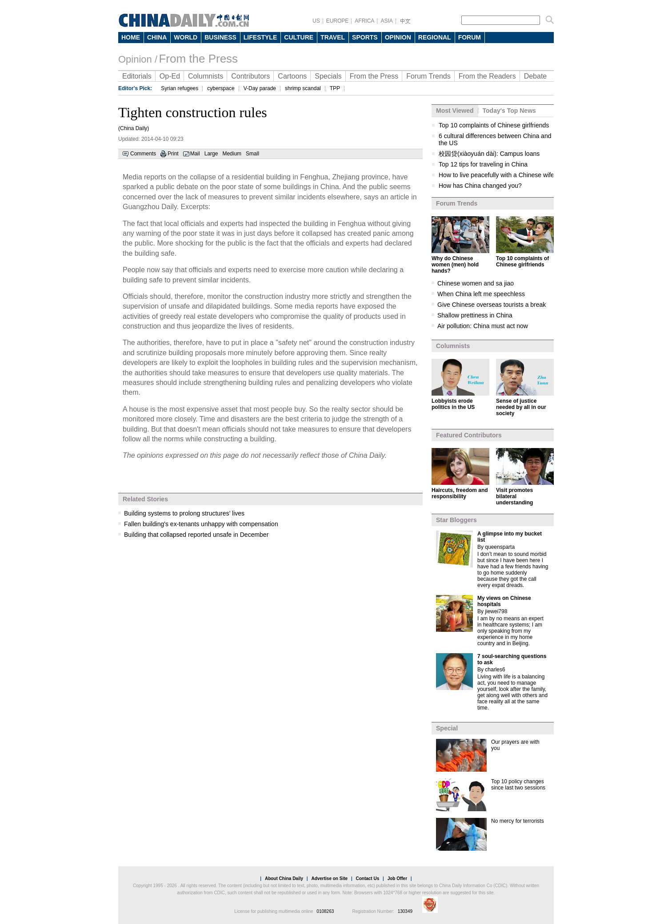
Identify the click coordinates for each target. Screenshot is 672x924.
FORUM (469, 37)
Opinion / (137, 59)
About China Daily (284, 878)
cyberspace (220, 88)
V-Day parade (260, 88)
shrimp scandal (303, 88)
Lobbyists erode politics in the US (453, 404)
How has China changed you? (480, 185)
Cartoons (292, 76)
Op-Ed (170, 76)
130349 (405, 911)
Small (252, 154)
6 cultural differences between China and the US (495, 139)
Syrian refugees (179, 88)
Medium (231, 154)
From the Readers (487, 76)
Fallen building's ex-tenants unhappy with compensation (201, 523)
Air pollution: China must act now (482, 325)
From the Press (198, 58)
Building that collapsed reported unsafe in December (196, 534)
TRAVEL (332, 37)
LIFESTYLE (260, 37)
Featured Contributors (469, 435)
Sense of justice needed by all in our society (521, 407)
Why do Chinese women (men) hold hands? (455, 264)
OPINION (398, 37)
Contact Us (367, 878)
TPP (335, 88)
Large (211, 154)
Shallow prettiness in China (474, 315)
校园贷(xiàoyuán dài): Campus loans (489, 153)
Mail (195, 154)
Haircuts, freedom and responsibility (460, 493)
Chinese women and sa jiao (475, 283)
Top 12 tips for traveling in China (483, 164)
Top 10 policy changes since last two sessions (518, 784)
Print (173, 154)
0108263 (325, 911)
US (316, 21)
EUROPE (337, 21)
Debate (535, 76)
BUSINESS (220, 37)
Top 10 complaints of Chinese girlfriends (494, 125)
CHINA (157, 37)
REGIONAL (434, 37)
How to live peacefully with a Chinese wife (496, 174)
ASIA (386, 21)
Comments (143, 154)
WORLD (185, 37)
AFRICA (364, 21)
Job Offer (397, 878)
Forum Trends (428, 76)
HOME (130, 37)
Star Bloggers (456, 519)
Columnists (205, 76)
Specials (328, 76)
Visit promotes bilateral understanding (514, 496)
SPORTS (365, 37)
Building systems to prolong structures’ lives (184, 513)
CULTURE (298, 37)
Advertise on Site (329, 878)
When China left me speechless (481, 293)
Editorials (137, 76)
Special (447, 728)
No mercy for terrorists (517, 821)
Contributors (250, 76)
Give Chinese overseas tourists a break (491, 304)
